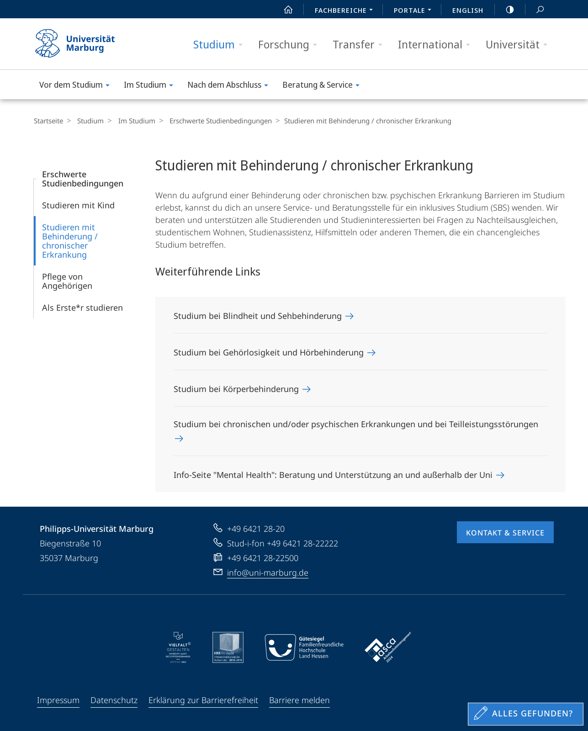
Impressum (58, 699)
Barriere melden (299, 699)
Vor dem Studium (77, 86)
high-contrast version (505, 10)
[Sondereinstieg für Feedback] (525, 714)
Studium (221, 45)
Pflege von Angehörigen (67, 281)
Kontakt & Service (505, 533)
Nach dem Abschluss (230, 86)
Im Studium (151, 86)
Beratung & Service (324, 86)
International (437, 45)
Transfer (360, 45)
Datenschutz (114, 699)
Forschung (290, 45)
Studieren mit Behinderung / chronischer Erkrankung (70, 241)
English (467, 10)
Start (283, 10)
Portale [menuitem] (415, 10)
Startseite (48, 120)
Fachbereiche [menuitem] (346, 10)
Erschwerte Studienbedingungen (213, 120)
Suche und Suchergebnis (535, 10)
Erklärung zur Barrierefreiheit (203, 699)
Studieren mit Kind (78, 205)
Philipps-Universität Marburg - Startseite (83, 44)
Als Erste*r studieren (82, 307)
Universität (519, 45)
